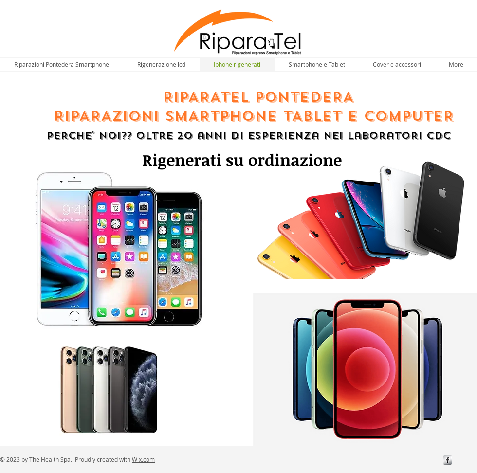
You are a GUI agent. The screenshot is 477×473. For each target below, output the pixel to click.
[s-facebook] (447, 460)
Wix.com (143, 459)
